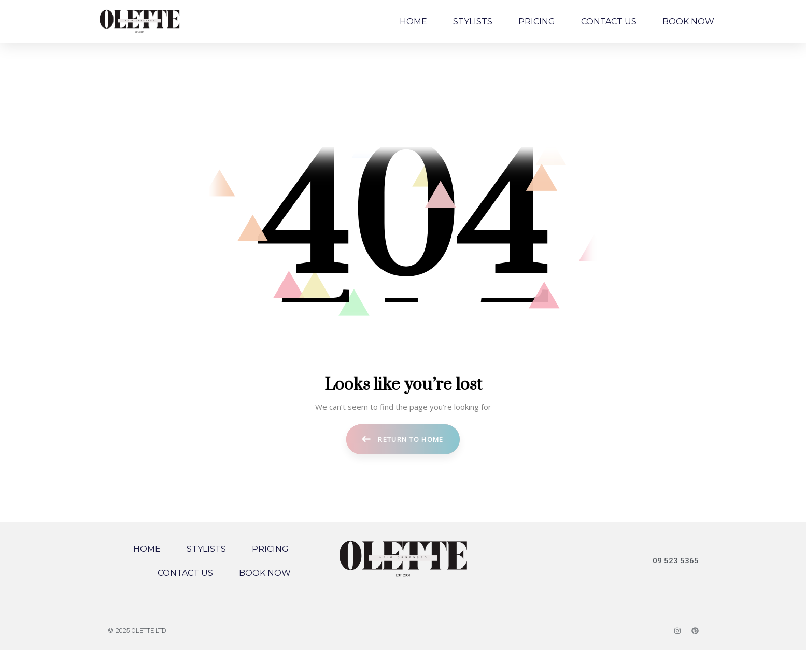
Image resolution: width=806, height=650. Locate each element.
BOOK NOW (688, 21)
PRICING (536, 21)
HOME (413, 21)
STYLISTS (472, 21)
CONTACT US (609, 21)
